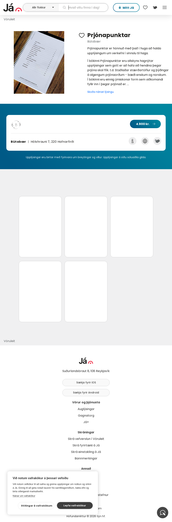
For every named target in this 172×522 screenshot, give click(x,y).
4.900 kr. (142, 124)
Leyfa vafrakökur (74, 505)
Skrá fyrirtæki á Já (86, 445)
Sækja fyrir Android (86, 392)
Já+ (86, 422)
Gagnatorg (86, 415)
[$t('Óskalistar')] (145, 7)
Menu (164, 7)
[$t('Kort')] (155, 7)
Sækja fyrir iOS (86, 382)
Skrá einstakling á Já (86, 452)
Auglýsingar (86, 409)
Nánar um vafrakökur (24, 495)
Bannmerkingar (86, 458)
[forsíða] (12, 7)
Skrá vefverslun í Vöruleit (86, 439)
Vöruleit (9, 19)
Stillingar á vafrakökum (36, 505)
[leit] (83, 7)
